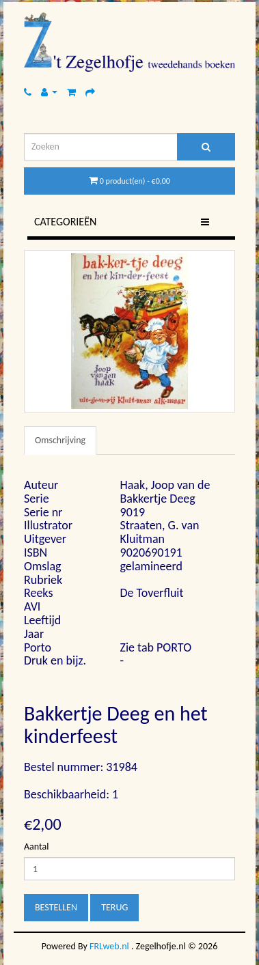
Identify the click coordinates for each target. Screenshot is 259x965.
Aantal (36, 846)
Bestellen (56, 907)
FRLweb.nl (109, 946)
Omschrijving (60, 440)
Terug (114, 907)
